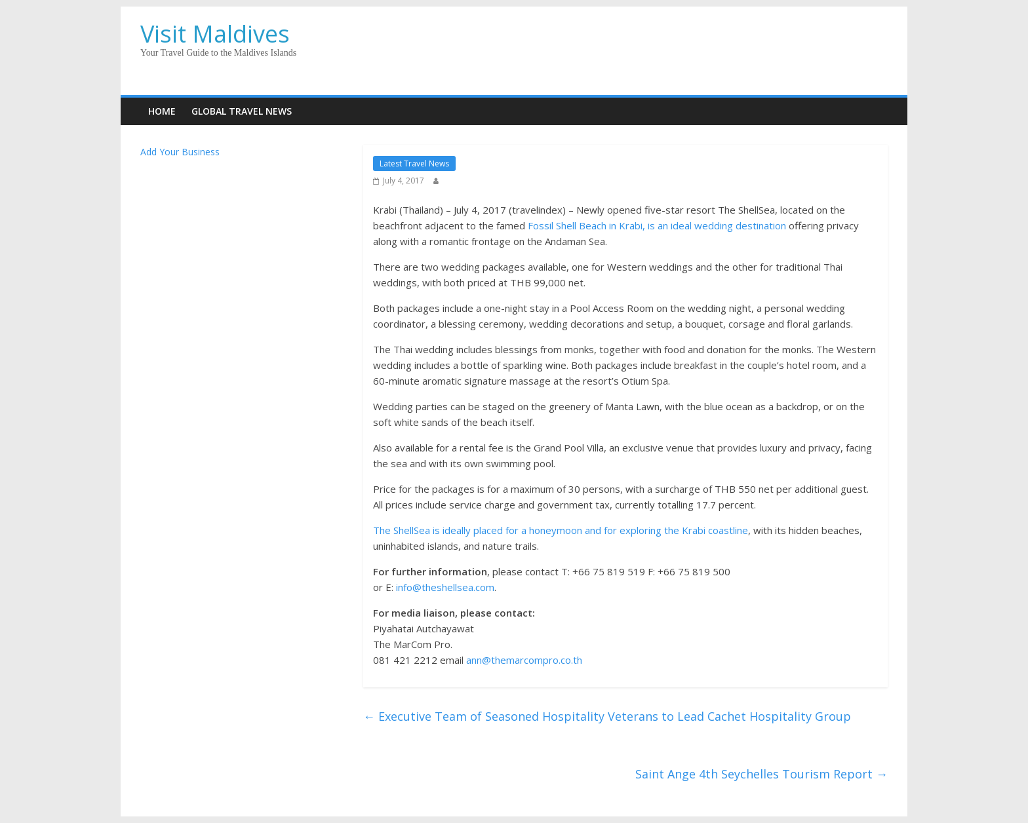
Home (162, 111)
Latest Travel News (414, 163)
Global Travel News (241, 111)
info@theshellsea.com (445, 587)
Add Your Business (180, 151)
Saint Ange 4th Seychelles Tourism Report (761, 774)
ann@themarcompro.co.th (524, 659)
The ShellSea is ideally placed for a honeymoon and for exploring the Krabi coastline (560, 530)
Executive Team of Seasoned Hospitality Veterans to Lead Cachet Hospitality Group (607, 716)
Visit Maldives (215, 34)
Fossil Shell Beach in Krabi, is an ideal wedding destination (657, 225)
